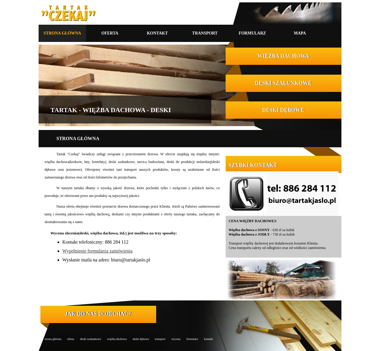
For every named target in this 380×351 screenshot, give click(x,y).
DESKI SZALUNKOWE (283, 83)
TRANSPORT (205, 33)
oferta (70, 339)
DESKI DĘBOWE (283, 110)
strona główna (53, 339)
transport (160, 339)
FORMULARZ (252, 33)
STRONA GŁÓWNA (62, 33)
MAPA (300, 33)
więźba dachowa (117, 339)
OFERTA (110, 33)
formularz (192, 339)
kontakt (208, 339)
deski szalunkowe (90, 339)
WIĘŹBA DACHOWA (283, 56)
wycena (175, 339)
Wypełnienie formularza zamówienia (97, 250)
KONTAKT (157, 33)
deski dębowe (141, 339)
